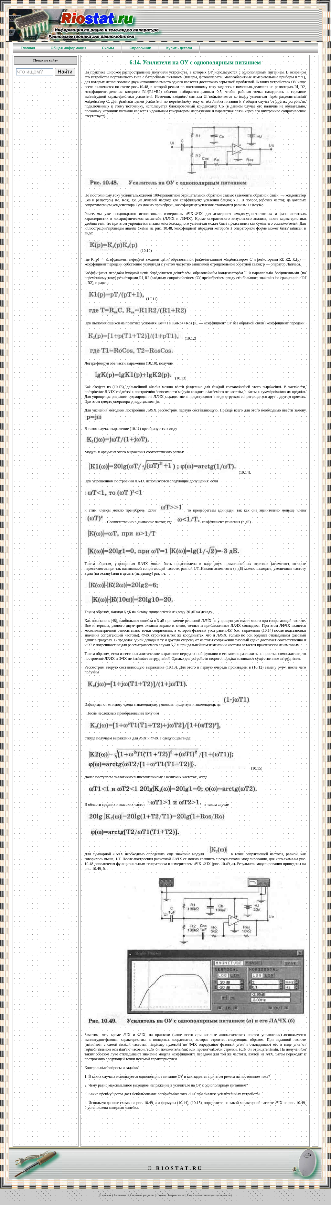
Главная (106, 1195)
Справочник (176, 1195)
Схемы (161, 1195)
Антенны (119, 1195)
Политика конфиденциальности (209, 1195)
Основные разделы (141, 1195)
